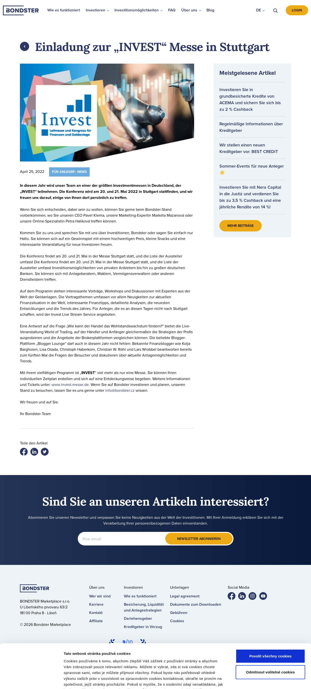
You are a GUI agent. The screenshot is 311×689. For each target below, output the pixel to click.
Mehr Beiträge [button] (240, 225)
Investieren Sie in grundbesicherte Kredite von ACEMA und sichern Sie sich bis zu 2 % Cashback (250, 99)
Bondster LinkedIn (244, 597)
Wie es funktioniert (140, 596)
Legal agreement (184, 596)
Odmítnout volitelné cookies (270, 631)
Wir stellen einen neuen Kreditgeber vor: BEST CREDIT (248, 148)
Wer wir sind (100, 596)
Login (297, 10)
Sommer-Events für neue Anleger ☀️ (251, 169)
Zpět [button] (24, 46)
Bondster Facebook (233, 597)
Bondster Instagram (254, 597)
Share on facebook (26, 453)
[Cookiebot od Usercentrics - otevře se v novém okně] (31, 679)
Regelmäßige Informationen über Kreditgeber (251, 127)
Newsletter (199, 538)
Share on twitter (36, 453)
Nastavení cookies (259, 679)
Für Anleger (63, 171)
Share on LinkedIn (47, 453)
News (82, 171)
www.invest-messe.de (70, 384)
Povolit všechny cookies (270, 615)
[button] (260, 10)
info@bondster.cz (120, 390)
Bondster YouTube (265, 597)
